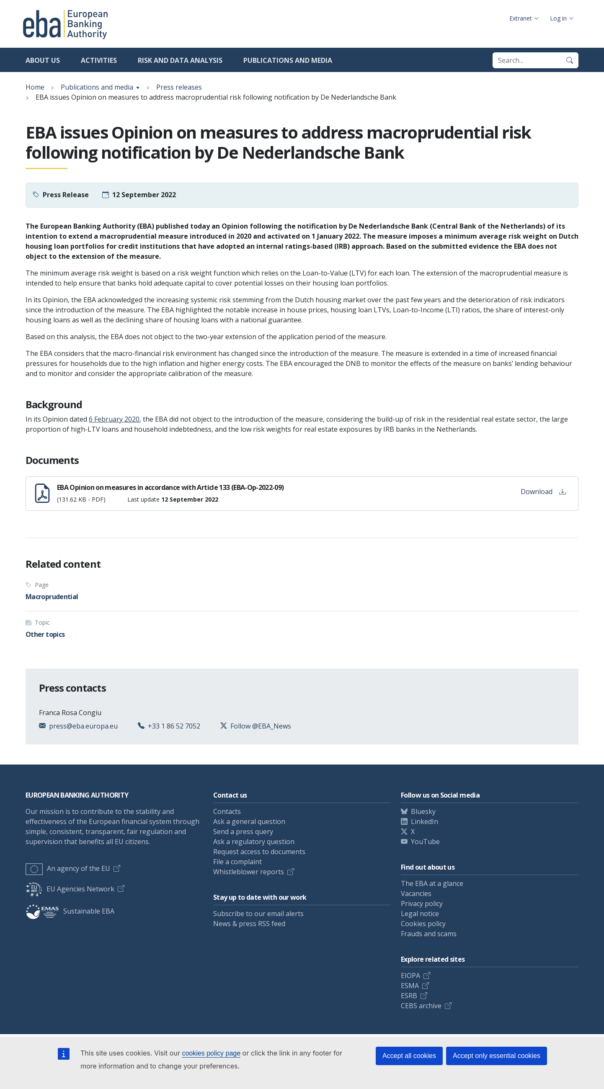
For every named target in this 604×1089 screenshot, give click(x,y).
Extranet (520, 18)
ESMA (410, 985)
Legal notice (420, 913)
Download (543, 491)
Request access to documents (259, 851)
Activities (99, 60)
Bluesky (423, 811)
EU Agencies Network (70, 888)
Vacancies (416, 893)
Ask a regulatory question (253, 841)
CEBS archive (421, 1005)
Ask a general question (249, 821)
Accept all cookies (409, 1055)
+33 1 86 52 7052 (174, 726)
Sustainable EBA (70, 911)
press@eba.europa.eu (83, 726)
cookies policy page (211, 1053)
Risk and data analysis (180, 60)
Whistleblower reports (248, 871)
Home (35, 87)
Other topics (45, 634)
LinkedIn (424, 821)
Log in (558, 18)
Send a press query (243, 831)
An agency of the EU (68, 868)
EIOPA (410, 975)
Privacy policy (422, 903)
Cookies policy (423, 923)
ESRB (409, 995)
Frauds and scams (429, 933)
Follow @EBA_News (260, 726)
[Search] (569, 60)
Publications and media (287, 60)
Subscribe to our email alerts (258, 913)
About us (43, 60)
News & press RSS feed (249, 923)
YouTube (425, 841)
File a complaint (237, 861)
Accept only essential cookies (496, 1055)
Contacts (227, 811)
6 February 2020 (114, 419)
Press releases (179, 87)
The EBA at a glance (432, 883)
